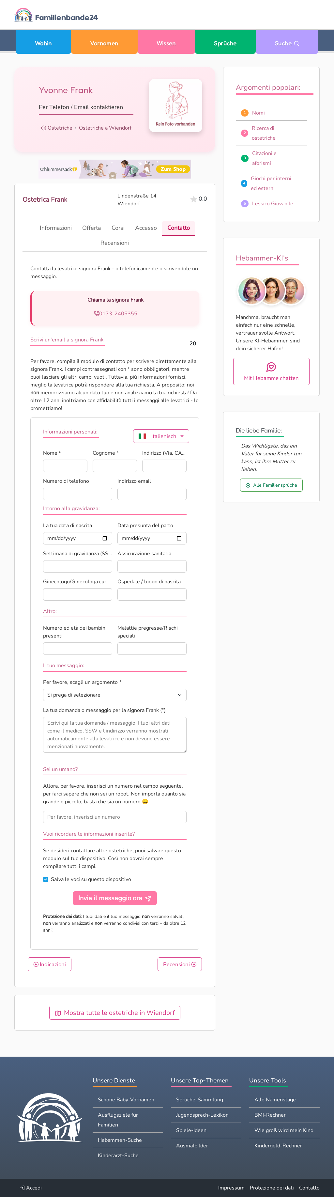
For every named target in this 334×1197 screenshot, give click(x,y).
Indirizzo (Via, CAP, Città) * (164, 453)
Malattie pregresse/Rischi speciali (147, 631)
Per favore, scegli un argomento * (82, 682)
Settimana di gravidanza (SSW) (77, 553)
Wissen (166, 43)
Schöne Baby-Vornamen (126, 1099)
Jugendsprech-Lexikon (202, 1115)
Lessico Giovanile (272, 203)
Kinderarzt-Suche (118, 1155)
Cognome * (106, 453)
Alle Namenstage (275, 1099)
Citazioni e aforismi (264, 158)
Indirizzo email (134, 481)
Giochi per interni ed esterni (271, 183)
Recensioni (180, 964)
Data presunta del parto (145, 525)
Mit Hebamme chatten (271, 371)
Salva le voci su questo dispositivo (91, 879)
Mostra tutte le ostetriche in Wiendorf (115, 1012)
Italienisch (157, 436)
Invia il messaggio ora (114, 898)
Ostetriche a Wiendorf (105, 128)
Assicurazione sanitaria (144, 553)
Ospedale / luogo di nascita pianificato (152, 581)
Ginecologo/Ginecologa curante (77, 581)
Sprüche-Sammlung (199, 1099)
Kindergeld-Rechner (278, 1145)
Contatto (309, 1187)
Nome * (52, 453)
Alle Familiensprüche (271, 485)
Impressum (231, 1187)
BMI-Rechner (270, 1115)
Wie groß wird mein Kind (283, 1130)
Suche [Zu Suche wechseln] (287, 43)
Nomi (258, 113)
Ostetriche (60, 128)
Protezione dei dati (272, 1187)
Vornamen (104, 43)
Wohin (43, 43)
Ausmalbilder (192, 1145)
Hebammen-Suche (120, 1140)
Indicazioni (49, 964)
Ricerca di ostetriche (264, 133)
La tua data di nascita (67, 525)
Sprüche (225, 43)
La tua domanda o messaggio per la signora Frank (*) (104, 710)
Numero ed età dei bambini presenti (75, 631)
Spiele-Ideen (191, 1130)
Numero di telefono (66, 481)
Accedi (31, 1187)
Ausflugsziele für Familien (118, 1119)
